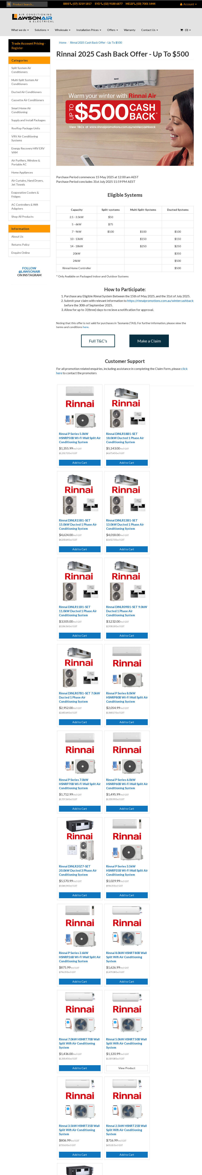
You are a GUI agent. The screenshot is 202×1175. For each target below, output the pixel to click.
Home (62, 42)
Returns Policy (20, 244)
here (86, 327)
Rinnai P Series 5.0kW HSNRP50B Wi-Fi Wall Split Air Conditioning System (77, 437)
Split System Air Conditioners (21, 70)
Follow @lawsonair (29, 269)
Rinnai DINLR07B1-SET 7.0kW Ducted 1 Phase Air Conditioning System (77, 607)
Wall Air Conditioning (80, 1041)
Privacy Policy (48, 1031)
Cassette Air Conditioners (27, 100)
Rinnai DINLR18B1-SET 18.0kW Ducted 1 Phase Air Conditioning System (123, 437)
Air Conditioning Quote (82, 1066)
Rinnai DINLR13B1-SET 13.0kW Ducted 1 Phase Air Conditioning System (78, 522)
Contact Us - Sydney (16, 1037)
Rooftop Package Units (25, 128)
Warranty (129, 30)
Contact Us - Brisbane (16, 1025)
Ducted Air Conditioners (26, 92)
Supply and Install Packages (28, 120)
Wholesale (62, 30)
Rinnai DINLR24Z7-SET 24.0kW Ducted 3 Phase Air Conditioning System (78, 948)
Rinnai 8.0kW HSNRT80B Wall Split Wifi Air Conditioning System (122, 777)
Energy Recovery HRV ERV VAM (28, 150)
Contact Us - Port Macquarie (19, 1050)
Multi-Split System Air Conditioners (24, 82)
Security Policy (49, 1048)
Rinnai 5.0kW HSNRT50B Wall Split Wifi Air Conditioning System (76, 863)
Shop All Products (22, 216)
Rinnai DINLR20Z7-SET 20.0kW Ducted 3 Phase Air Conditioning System (123, 692)
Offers (112, 30)
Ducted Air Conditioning (80, 1029)
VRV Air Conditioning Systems (24, 138)
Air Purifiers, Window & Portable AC (25, 162)
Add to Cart (79, 461)
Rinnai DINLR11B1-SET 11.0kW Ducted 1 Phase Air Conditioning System (123, 522)
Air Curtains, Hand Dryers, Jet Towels (27, 182)
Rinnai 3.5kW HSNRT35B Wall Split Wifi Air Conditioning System (122, 863)
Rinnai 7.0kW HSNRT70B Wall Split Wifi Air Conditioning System (168, 777)
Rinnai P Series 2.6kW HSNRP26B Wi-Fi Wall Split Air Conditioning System (77, 777)
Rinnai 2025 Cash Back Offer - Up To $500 (96, 42)
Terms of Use (48, 1023)
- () (185, 30)
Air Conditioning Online (82, 1054)
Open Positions (113, 1045)
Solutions (42, 30)
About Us (17, 236)
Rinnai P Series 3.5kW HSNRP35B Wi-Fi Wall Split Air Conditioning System (169, 692)
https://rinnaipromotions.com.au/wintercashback (160, 300)
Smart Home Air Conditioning (21, 110)
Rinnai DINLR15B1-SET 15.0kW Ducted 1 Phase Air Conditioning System (169, 437)
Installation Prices (88, 30)
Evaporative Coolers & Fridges (25, 194)
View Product (79, 887)
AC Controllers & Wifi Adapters (24, 206)
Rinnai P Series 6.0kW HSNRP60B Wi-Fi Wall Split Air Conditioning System (77, 692)
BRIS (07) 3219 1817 (77, 3)
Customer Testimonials (112, 1025)
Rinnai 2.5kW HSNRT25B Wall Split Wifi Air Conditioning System (168, 863)
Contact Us (149, 30)
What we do (20, 30)
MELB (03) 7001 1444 (140, 3)
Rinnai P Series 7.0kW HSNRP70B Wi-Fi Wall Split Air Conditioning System (169, 607)
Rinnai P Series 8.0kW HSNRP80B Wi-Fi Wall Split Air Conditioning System (123, 607)
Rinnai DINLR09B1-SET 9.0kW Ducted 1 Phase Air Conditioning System (169, 522)
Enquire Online (20, 252)
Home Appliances (22, 172)
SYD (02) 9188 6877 (109, 3)
